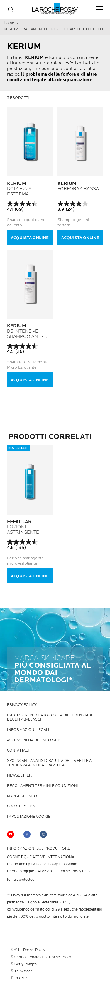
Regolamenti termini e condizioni (42, 786)
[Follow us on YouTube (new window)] (10, 834)
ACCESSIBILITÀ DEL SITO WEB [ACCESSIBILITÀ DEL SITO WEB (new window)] (33, 740)
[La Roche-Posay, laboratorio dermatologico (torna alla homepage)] (55, 9)
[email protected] (21, 879)
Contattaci (18, 750)
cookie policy (21, 806)
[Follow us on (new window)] (27, 834)
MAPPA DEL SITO (22, 796)
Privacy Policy (22, 705)
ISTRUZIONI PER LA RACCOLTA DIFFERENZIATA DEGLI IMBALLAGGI (49, 717)
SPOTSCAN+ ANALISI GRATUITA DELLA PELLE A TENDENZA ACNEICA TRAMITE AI (49, 763)
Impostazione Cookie (28, 817)
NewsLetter (19, 775)
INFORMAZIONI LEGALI (28, 730)
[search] (10, 9)
